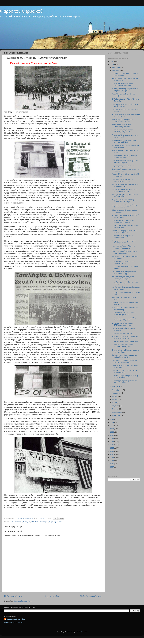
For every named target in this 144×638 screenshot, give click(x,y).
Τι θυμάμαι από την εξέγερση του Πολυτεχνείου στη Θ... (124, 242)
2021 (112, 429)
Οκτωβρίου (116, 387)
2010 (112, 464)
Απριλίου (115, 406)
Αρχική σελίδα (52, 596)
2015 (112, 448)
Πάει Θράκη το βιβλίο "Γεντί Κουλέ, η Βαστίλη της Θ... (125, 105)
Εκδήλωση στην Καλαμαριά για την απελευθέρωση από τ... (124, 356)
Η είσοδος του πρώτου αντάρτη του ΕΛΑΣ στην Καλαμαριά (124, 361)
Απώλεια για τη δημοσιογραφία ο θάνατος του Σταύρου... (124, 278)
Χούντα (59, 522)
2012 (112, 457)
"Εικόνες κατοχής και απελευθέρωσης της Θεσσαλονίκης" (125, 185)
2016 (112, 445)
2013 (112, 454)
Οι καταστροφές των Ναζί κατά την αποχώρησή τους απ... (124, 156)
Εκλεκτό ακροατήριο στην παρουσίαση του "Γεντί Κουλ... (126, 115)
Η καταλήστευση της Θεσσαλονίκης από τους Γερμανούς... (124, 231)
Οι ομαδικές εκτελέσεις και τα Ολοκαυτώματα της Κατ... (122, 346)
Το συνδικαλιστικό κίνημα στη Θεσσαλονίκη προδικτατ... (122, 85)
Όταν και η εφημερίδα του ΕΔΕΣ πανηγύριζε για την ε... (123, 180)
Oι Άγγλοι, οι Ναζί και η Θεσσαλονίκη (125, 342)
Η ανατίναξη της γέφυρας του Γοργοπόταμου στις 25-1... (122, 120)
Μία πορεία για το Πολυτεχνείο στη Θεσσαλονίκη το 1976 (124, 206)
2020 (112, 432)
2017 (112, 441)
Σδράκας (52, 522)
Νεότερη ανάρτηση (13, 596)
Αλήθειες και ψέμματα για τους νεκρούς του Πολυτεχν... (123, 201)
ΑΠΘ (12, 522)
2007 (112, 467)
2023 (112, 422)
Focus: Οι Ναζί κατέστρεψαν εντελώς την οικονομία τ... (125, 79)
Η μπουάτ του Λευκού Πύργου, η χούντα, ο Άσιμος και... (123, 247)
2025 (112, 64)
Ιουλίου (115, 396)
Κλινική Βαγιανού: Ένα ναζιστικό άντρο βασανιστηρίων (123, 95)
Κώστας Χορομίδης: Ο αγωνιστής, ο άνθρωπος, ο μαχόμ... (125, 90)
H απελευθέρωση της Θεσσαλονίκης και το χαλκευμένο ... (125, 283)
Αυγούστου (116, 393)
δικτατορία (18, 522)
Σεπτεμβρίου (117, 390)
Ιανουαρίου (116, 415)
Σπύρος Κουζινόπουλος (16, 619)
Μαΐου (114, 402)
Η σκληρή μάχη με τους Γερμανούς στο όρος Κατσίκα (124, 382)
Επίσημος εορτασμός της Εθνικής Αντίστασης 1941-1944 (124, 141)
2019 (112, 435)
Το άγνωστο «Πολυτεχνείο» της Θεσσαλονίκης (123, 237)
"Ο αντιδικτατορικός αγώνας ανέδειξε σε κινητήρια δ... (125, 257)
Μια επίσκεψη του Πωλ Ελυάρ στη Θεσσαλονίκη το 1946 (124, 190)
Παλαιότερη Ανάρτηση (91, 596)
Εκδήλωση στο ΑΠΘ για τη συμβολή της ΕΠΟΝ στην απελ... (125, 337)
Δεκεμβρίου (116, 67)
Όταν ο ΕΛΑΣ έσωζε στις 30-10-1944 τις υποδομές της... (125, 371)
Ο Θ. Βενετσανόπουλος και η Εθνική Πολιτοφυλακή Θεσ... (125, 161)
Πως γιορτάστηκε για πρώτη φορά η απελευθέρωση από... (125, 376)
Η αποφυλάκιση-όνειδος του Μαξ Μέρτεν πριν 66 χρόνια (124, 319)
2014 (112, 451)
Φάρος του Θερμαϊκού (21, 11)
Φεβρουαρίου (117, 412)
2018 (112, 438)
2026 (112, 61)
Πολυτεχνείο (44, 522)
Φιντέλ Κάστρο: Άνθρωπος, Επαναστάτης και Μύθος (122, 126)
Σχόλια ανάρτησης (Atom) (23, 601)
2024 (112, 419)
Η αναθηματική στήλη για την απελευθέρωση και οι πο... (122, 131)
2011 (112, 461)
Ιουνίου (115, 399)
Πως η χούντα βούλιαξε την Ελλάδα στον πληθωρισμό (124, 252)
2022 (112, 426)
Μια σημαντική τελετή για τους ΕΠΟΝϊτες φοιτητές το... (122, 324)
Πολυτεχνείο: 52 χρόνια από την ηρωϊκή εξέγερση (123, 262)
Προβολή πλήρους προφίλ (13, 622)
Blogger (84, 632)
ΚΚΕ (32, 522)
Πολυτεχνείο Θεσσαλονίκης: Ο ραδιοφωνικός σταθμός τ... (123, 221)
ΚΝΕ (37, 522)
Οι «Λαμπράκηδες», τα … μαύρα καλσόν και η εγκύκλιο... (124, 314)
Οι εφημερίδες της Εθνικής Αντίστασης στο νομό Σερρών (125, 351)
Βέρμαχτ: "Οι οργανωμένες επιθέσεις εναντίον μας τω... (125, 195)
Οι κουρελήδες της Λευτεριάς (122, 333)
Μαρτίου (115, 409)
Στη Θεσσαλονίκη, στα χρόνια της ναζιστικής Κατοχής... (124, 273)
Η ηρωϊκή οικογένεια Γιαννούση (123, 166)
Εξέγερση (26, 522)
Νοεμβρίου (116, 71)
